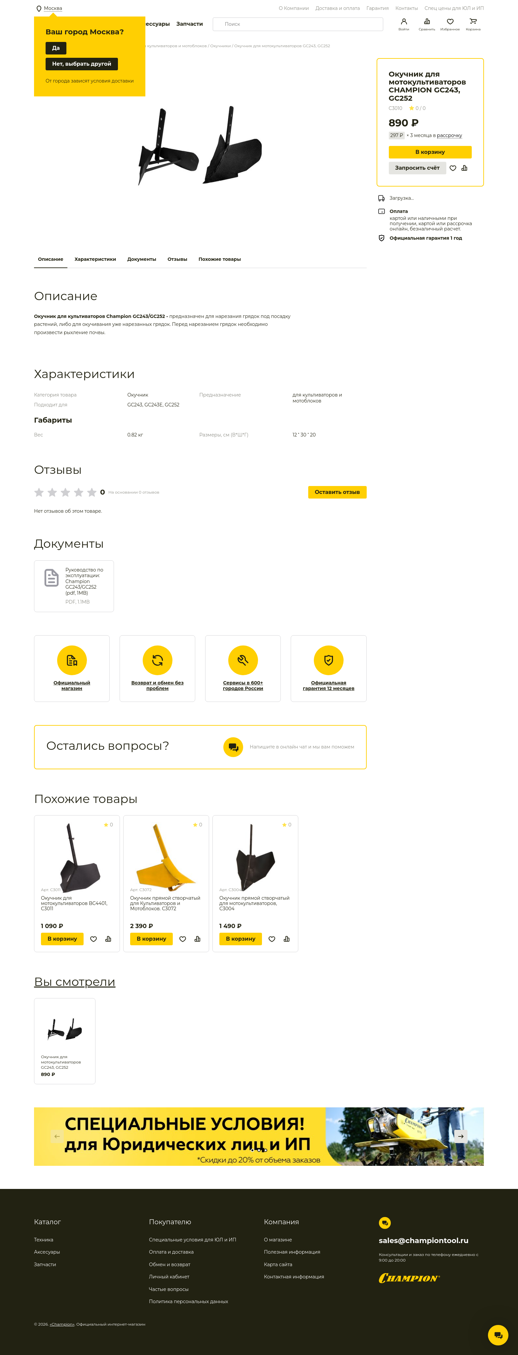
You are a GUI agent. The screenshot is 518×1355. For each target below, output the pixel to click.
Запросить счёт (417, 168)
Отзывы (177, 259)
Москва (53, 8)
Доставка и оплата (337, 8)
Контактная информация (294, 1277)
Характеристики (95, 259)
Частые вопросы (169, 1289)
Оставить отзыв (337, 492)
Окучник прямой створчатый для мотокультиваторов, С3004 (254, 903)
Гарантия (377, 8)
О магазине (278, 1240)
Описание (50, 259)
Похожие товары (220, 259)
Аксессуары (152, 24)
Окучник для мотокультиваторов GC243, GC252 (61, 1062)
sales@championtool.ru (423, 1241)
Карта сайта (278, 1265)
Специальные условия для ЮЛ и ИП (192, 1240)
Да (56, 48)
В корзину (430, 152)
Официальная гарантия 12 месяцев (328, 686)
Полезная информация (292, 1252)
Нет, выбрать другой (81, 64)
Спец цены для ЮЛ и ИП (454, 8)
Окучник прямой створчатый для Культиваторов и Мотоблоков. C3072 (165, 903)
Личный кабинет (169, 1277)
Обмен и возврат (169, 1265)
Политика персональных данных (188, 1301)
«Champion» (62, 1324)
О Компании (294, 8)
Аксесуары (47, 1252)
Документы (141, 259)
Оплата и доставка (171, 1252)
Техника (44, 1240)
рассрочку (449, 135)
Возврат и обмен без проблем (157, 686)
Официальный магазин (72, 686)
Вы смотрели (75, 981)
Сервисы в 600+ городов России (243, 686)
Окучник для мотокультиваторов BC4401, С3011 (74, 903)
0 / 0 (417, 108)
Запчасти (189, 24)
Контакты (406, 8)
